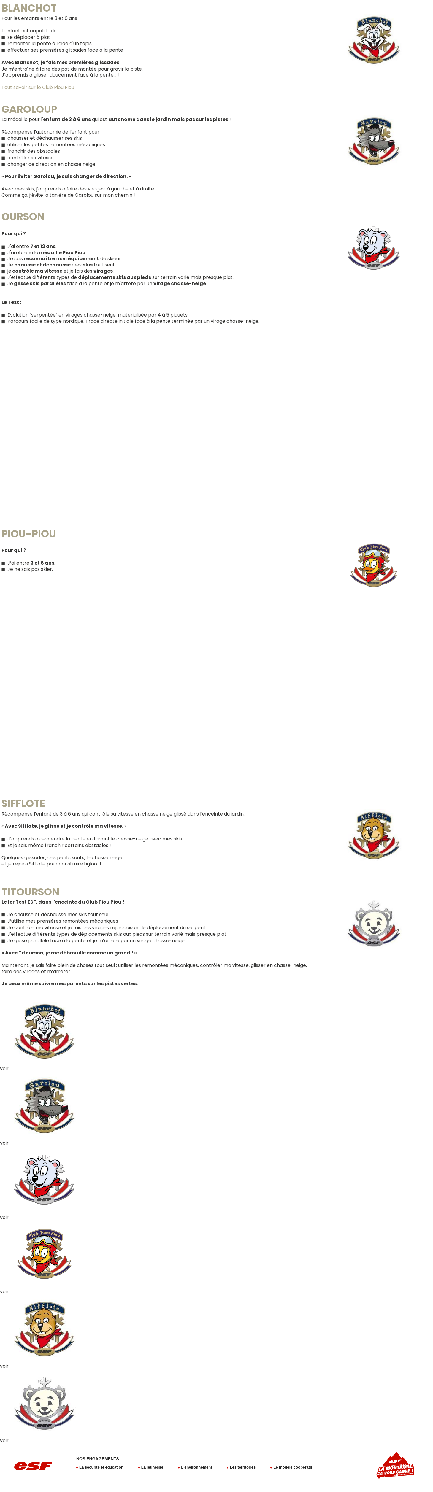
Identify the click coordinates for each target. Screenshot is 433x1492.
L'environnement (196, 1467)
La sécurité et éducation (101, 1467)
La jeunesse (152, 1467)
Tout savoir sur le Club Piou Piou (37, 87)
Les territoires (243, 1467)
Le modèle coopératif (292, 1467)
